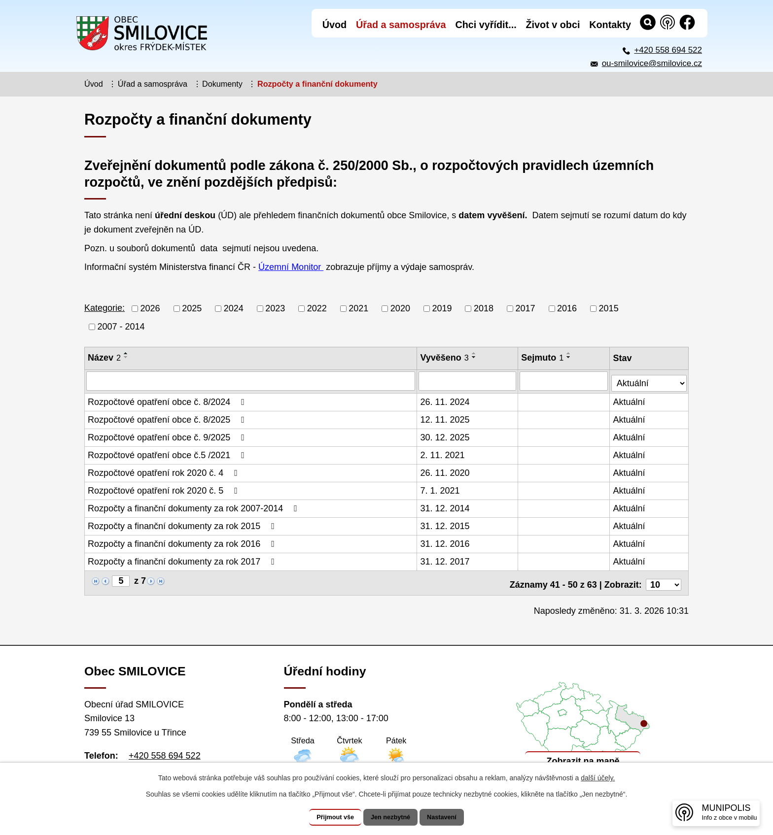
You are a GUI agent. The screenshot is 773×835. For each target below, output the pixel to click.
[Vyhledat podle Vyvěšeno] (468, 380)
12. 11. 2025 (445, 418)
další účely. (598, 778)
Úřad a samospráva (152, 83)
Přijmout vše (326, 817)
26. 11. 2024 (445, 400)
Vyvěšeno (445, 358)
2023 (275, 308)
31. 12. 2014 (445, 507)
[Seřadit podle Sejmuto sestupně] (569, 357)
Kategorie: (104, 308)
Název (104, 358)
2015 (609, 308)
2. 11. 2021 (443, 454)
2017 (525, 308)
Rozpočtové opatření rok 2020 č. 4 (165, 471)
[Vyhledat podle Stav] (649, 379)
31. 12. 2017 (445, 560)
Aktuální (630, 400)
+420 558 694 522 (668, 50)
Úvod (93, 83)
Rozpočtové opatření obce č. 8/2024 (168, 400)
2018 (483, 308)
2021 (358, 308)
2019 (442, 308)
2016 (567, 308)
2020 (400, 308)
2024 (234, 308)
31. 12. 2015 (445, 525)
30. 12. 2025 (445, 436)
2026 (150, 308)
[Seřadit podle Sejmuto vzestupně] (569, 353)
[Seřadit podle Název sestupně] (126, 357)
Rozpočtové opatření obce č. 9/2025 (168, 436)
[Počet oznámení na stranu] (663, 580)
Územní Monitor (290, 267)
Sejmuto (543, 358)
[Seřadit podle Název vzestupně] (126, 353)
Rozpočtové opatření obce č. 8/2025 (168, 418)
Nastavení (451, 817)
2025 (192, 308)
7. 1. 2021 (440, 489)
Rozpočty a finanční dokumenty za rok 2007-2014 (194, 507)
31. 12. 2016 (445, 542)
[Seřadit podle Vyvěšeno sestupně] (474, 357)
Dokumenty (222, 83)
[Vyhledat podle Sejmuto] (565, 380)
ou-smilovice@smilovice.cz (652, 63)
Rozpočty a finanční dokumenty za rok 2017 (183, 560)
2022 (317, 308)
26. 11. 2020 (445, 471)
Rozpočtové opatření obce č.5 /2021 (168, 454)
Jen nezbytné (391, 817)
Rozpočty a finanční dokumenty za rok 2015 (183, 525)
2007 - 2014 (121, 327)
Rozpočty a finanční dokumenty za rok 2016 (183, 542)
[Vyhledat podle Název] (251, 380)
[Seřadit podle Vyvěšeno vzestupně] (474, 353)
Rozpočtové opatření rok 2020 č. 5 (165, 489)
